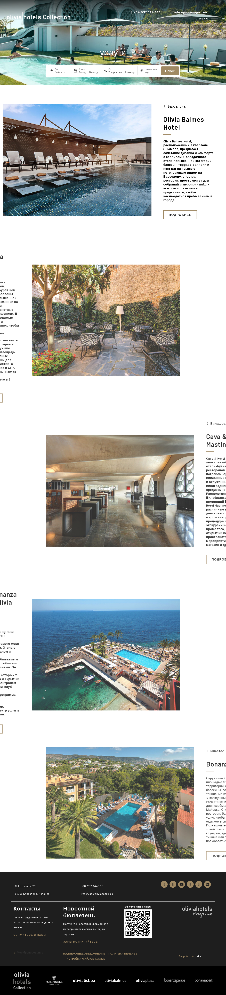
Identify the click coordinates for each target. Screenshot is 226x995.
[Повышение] (151, 72)
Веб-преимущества (189, 12)
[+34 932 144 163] (131, 12)
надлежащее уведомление (84, 953)
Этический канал (138, 906)
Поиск (170, 71)
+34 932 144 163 (147, 12)
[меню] (214, 18)
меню (203, 18)
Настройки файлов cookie (85, 958)
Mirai (199, 956)
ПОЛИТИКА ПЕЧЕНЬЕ (122, 953)
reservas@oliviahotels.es (97, 893)
